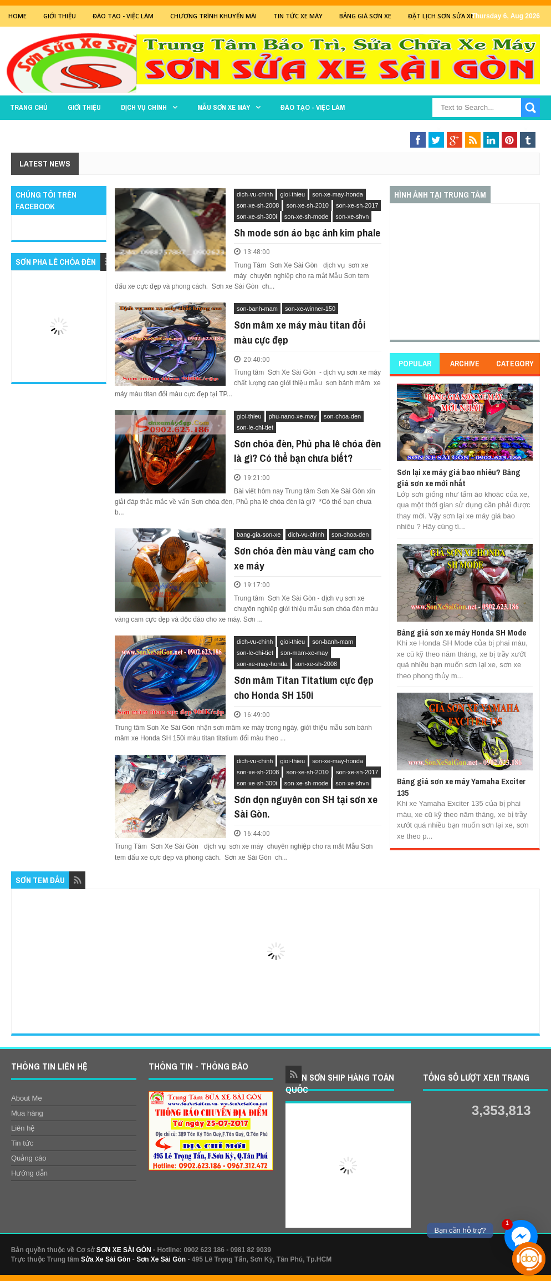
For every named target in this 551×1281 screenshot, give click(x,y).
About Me (26, 1098)
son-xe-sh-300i (257, 216)
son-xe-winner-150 (310, 308)
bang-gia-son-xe (259, 534)
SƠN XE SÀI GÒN (123, 1250)
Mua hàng (27, 1113)
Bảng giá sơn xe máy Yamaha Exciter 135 (461, 786)
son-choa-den (342, 416)
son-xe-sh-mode (306, 216)
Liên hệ (22, 1128)
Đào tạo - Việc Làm (123, 16)
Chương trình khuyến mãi (213, 16)
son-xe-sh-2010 (307, 205)
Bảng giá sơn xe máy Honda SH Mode (461, 632)
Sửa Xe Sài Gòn (105, 1259)
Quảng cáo (28, 1158)
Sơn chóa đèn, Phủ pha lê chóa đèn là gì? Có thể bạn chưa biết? (307, 451)
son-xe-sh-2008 (258, 205)
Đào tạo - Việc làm (312, 107)
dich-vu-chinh (255, 194)
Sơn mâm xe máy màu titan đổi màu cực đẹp (299, 332)
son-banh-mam (257, 308)
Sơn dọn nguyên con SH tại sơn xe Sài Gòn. (305, 806)
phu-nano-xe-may (293, 416)
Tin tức (22, 1143)
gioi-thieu (292, 194)
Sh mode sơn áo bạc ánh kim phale (307, 232)
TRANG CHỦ (29, 107)
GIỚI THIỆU (59, 16)
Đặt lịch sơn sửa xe (441, 16)
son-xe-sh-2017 (357, 205)
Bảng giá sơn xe (365, 16)
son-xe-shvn (352, 216)
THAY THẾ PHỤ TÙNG (398, 129)
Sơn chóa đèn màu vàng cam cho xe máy (304, 558)
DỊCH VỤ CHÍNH (144, 107)
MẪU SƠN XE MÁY (223, 107)
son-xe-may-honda (337, 194)
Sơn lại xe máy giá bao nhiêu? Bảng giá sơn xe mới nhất (459, 477)
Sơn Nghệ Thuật (489, 129)
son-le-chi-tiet (255, 427)
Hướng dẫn (29, 1173)
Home (17, 16)
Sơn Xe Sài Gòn (161, 1259)
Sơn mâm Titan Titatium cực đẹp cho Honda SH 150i (304, 687)
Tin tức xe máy (298, 16)
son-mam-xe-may (304, 652)
